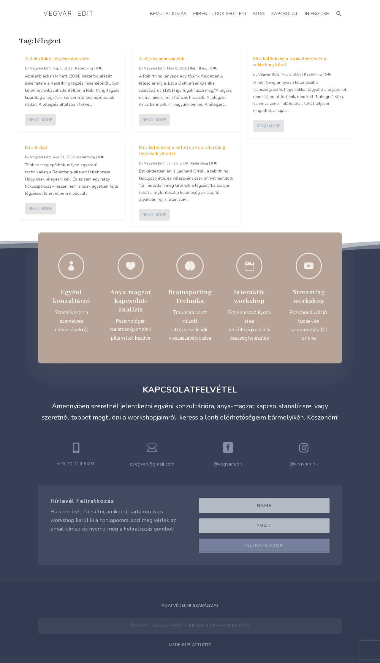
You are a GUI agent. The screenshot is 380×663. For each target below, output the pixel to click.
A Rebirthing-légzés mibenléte (57, 58)
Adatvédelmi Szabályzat (190, 605)
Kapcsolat (284, 14)
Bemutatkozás (168, 14)
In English (317, 14)
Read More (40, 120)
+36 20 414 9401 (76, 464)
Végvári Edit (40, 68)
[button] (339, 13)
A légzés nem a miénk (161, 58)
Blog (258, 14)
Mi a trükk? (36, 147)
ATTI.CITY (201, 645)
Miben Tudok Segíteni (219, 14)
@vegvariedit (228, 464)
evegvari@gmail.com (152, 464)
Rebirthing (84, 68)
